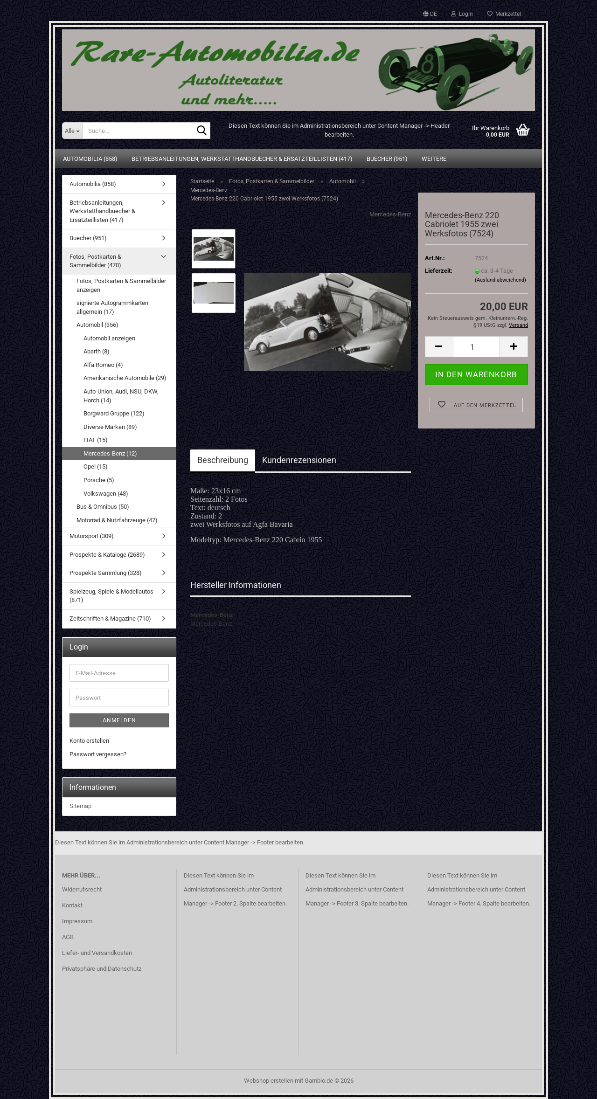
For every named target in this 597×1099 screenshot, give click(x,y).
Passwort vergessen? (97, 754)
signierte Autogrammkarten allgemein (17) (112, 307)
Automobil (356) (97, 324)
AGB (68, 936)
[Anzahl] (476, 346)
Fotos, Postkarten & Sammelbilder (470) (95, 261)
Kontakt (72, 905)
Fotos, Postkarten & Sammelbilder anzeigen (121, 285)
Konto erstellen (89, 740)
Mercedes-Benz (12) (110, 453)
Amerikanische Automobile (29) (125, 377)
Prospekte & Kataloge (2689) (107, 554)
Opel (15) (95, 466)
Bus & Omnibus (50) (102, 506)
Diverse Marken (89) (110, 426)
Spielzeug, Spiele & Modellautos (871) (111, 596)
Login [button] (462, 14)
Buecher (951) (387, 158)
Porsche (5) (98, 480)
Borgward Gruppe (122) (114, 413)
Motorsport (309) (91, 535)
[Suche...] (72, 130)
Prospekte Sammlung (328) (105, 572)
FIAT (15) (95, 439)
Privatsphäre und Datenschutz (101, 968)
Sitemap (80, 805)
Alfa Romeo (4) (103, 364)
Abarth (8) (96, 351)
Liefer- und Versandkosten (97, 952)
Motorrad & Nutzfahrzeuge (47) (117, 520)
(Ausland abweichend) (500, 280)
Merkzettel (504, 14)
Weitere (434, 158)
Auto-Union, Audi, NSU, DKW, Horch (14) (121, 396)
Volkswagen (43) (105, 493)
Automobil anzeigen (109, 338)
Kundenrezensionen (299, 460)
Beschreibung (222, 460)
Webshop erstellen (268, 1080)
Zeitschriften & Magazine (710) (110, 618)
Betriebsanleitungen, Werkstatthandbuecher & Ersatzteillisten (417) (242, 158)
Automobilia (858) (90, 158)
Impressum (77, 921)
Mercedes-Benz (390, 214)
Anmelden (119, 720)
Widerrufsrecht (82, 889)
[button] (430, 14)
